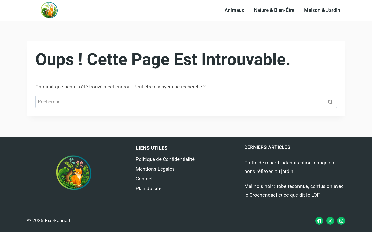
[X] (330, 221)
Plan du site (148, 188)
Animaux (234, 10)
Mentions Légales (155, 169)
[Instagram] (341, 221)
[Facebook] (319, 221)
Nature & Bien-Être (274, 10)
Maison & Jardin (322, 10)
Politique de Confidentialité (165, 159)
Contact (144, 179)
